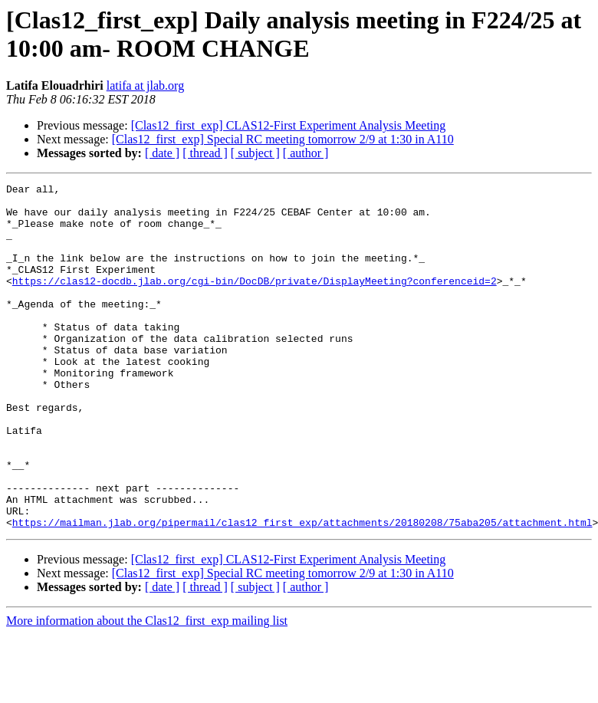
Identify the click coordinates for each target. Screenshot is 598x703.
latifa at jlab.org (145, 85)
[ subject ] (255, 152)
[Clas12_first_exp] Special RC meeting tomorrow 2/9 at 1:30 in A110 (283, 139)
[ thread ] (205, 152)
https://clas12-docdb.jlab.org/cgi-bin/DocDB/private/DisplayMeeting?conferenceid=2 (254, 301)
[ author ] (306, 152)
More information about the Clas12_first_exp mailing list (147, 689)
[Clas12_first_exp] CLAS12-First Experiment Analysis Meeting (288, 125)
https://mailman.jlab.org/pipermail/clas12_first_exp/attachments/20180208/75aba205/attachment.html (302, 591)
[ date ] (162, 152)
